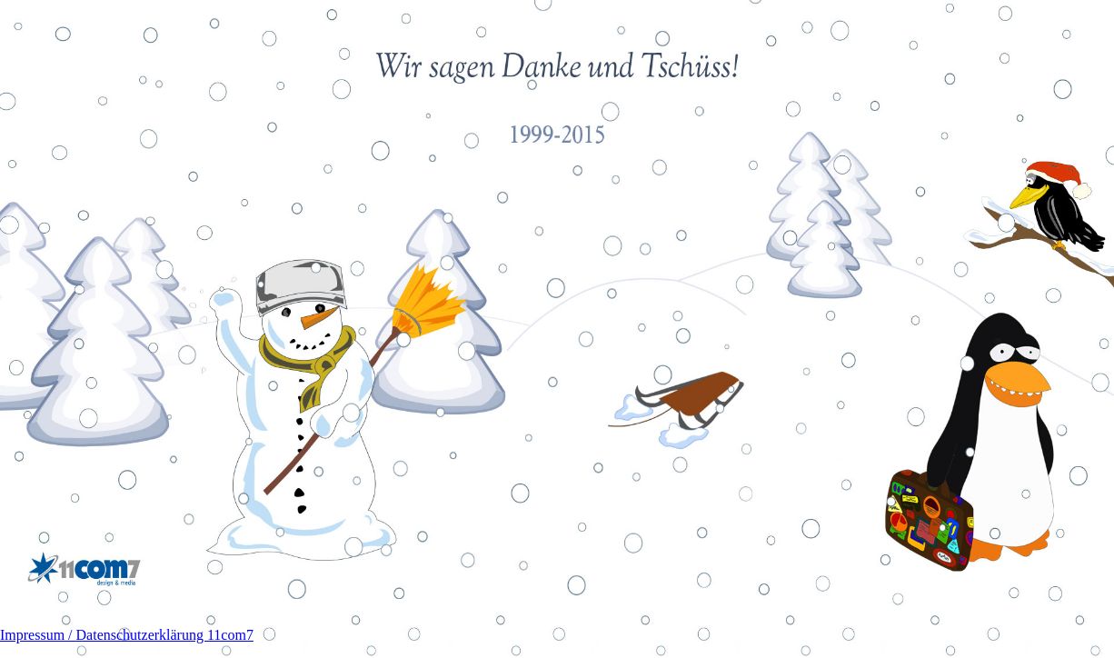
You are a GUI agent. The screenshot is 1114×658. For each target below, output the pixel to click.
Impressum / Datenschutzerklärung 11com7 (127, 635)
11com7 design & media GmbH (83, 569)
